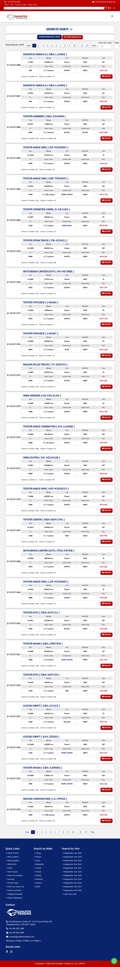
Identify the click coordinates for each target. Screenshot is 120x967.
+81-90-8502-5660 (12, 2)
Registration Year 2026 (72, 853)
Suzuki (37, 868)
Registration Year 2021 (72, 872)
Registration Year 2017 (72, 887)
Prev (29, 46)
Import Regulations (14, 898)
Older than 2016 (70, 894)
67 (87, 45)
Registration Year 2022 (72, 868)
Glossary (10, 879)
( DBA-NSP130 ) (41, 674)
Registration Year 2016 (72, 890)
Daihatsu (38, 879)
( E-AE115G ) (46, 209)
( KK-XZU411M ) (41, 457)
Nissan (37, 857)
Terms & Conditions (14, 875)
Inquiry (106, 76)
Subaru (38, 883)
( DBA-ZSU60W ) (44, 116)
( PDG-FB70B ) (48, 550)
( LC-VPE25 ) (45, 798)
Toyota (37, 853)
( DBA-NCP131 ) (41, 612)
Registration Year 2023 (72, 864)
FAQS (9, 868)
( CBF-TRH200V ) (45, 178)
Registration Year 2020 (72, 875)
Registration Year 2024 (72, 861)
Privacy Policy (12, 883)
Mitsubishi (39, 864)
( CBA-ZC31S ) (41, 705)
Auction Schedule (13, 890)
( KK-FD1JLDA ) (42, 395)
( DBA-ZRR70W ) (42, 643)
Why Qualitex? (12, 857)
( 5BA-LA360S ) (45, 54)
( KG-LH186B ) (49, 426)
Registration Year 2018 (72, 883)
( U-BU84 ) (40, 302)
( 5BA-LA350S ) (45, 85)
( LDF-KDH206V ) (45, 147)
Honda (37, 872)
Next (94, 45)
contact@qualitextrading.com (104, 2)
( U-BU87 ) (40, 333)
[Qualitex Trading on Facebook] (111, 8)
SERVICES (11, 864)
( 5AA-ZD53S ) (41, 736)
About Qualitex (12, 861)
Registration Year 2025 (72, 857)
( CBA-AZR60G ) (42, 767)
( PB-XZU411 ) (45, 240)
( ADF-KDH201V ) (46, 488)
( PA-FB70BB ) (48, 271)
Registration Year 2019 (72, 879)
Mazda (37, 875)
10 (74, 45)
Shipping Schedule (14, 894)
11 (82, 45)
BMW (37, 887)
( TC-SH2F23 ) (45, 364)
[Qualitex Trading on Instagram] (115, 8)
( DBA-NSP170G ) (44, 519)
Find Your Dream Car (15, 887)
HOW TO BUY (12, 853)
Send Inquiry (12, 872)
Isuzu (37, 861)
